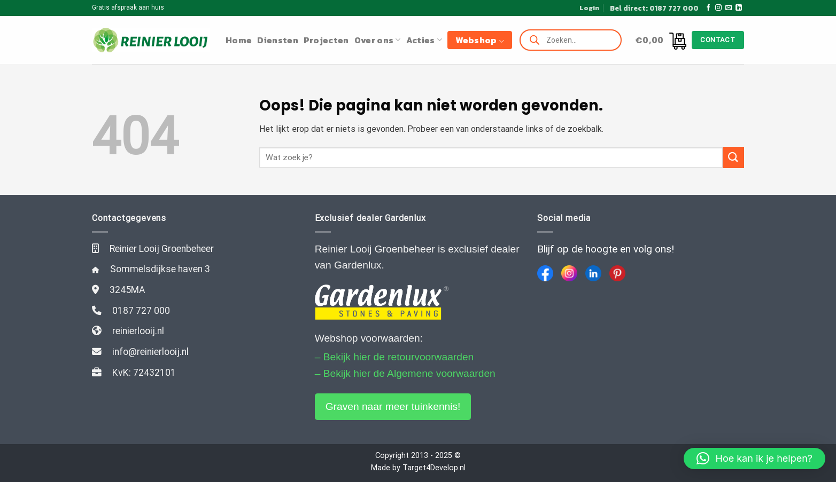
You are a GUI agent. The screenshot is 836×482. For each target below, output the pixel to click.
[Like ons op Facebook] (708, 8)
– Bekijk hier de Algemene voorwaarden (405, 373)
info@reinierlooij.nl (150, 351)
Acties (424, 40)
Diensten (277, 40)
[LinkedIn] (593, 273)
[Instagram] (569, 273)
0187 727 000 (141, 310)
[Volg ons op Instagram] (718, 8)
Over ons (377, 40)
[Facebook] (545, 273)
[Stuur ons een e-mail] (728, 8)
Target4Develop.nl (434, 467)
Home (239, 40)
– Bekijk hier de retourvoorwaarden (394, 356)
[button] (754, 458)
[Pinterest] (617, 273)
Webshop (479, 40)
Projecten (326, 40)
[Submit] (733, 157)
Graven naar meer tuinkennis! (393, 406)
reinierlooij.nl (138, 331)
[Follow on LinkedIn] (739, 8)
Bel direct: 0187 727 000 (654, 8)
